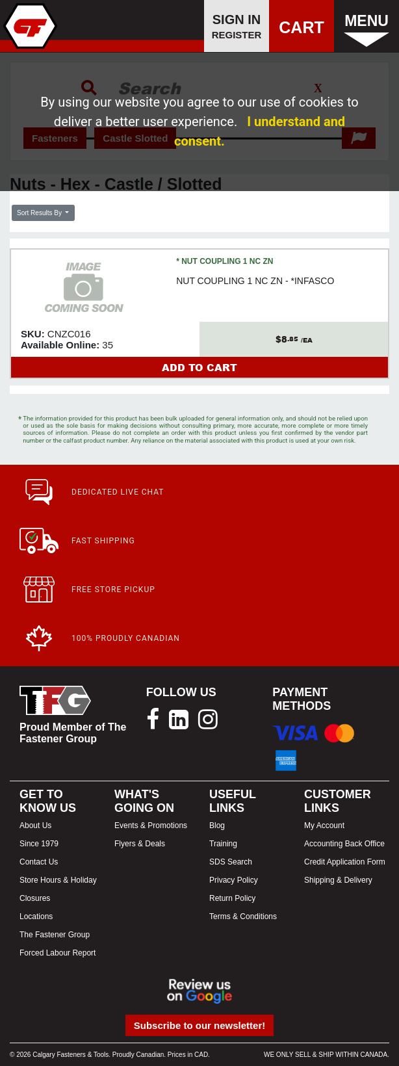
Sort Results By (40, 212)
